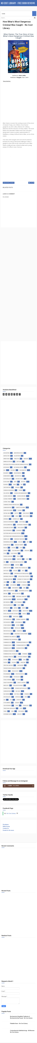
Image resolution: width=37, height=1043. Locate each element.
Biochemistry (23, 470)
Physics (5, 659)
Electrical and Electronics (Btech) (12, 533)
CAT (21, 484)
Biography (6, 473)
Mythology (6, 608)
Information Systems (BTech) (22, 573)
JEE (11, 582)
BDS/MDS (13, 470)
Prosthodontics (20, 674)
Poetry (5, 662)
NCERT (23, 608)
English (20, 542)
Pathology (17, 628)
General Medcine (8, 559)
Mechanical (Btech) (23, 591)
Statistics (19, 700)
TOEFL (16, 705)
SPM (26, 697)
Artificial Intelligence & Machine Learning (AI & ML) (16, 464)
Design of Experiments (9, 522)
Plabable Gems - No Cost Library (19, 1024)
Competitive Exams (20, 507)
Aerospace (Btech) (18, 453)
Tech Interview (7, 705)
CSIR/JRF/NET (26, 513)
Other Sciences (7, 625)
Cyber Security (7, 516)
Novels (12, 183)
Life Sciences (13, 585)
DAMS (17, 516)
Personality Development (21, 634)
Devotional (22, 522)
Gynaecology (7, 565)
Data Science (26, 516)
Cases (14, 484)
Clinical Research (21, 499)
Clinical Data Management (20, 493)
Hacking (17, 565)
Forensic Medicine (8, 556)
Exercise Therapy (19, 545)
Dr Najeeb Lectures (8, 527)
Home (3, 13)
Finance (5, 550)
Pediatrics (19, 631)
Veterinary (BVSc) (8, 714)
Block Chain (6, 482)
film (21, 548)
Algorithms (17, 456)
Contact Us (6, 828)
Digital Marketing (8, 525)
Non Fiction (6, 183)
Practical (23, 662)
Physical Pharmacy (22, 657)
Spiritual (17, 697)
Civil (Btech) (6, 493)
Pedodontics (7, 634)
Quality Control (22, 682)
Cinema (20, 490)
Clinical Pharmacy (8, 499)
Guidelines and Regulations (17, 562)
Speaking (27, 694)
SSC (11, 700)
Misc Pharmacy (18, 602)
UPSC (21, 708)
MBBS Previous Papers (9, 591)
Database (6, 519)
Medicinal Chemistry (21, 596)
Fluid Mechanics (16, 550)
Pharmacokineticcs (21, 645)
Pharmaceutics (7, 642)
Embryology (7, 539)
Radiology (6, 685)
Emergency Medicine (19, 539)
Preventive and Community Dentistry (13, 668)
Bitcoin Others (19, 479)
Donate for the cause (8, 830)
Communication (7, 507)
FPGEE (18, 556)
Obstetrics (15, 616)
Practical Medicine (8, 665)
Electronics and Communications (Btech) (14, 536)
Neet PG (5, 611)
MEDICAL (5, 593)
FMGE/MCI (27, 550)
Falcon (5, 548)
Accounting (6, 453)
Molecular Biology (8, 605)
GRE (4, 562)
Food (5, 553)
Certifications (7, 487)
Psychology (17, 677)
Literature (24, 585)
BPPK (15, 482)
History (15, 571)
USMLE (5, 711)
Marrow (6, 588)
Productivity (15, 671)
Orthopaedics (18, 622)
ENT (28, 542)
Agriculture (6, 456)
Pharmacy (24, 654)
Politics (14, 662)
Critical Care (7, 513)
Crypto (16, 513)
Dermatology (16, 519)
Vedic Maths (21, 711)
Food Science (14, 553)
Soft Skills (17, 694)
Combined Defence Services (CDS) (11, 505)
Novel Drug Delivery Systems (11, 614)
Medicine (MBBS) (7, 599)
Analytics (16, 459)
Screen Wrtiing (7, 691)
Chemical (17, 487)
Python (18, 680)
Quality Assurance (8, 682)
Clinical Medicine (21, 496)
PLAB (24, 659)
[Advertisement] (18, 101)
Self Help (18, 691)
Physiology (15, 659)
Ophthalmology (8, 619)
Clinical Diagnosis (8, 496)
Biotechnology (7, 479)
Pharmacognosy (8, 645)
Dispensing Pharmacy (22, 525)
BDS (4, 470)
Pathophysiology (8, 631)
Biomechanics (7, 476)
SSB (4, 700)
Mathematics (15, 588)
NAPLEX (15, 608)
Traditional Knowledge (9, 708)
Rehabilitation (7, 688)
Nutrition (6, 616)
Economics (19, 530)
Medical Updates (8, 596)
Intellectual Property (24, 576)
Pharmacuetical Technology (11, 654)
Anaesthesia (6, 459)
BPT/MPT (23, 482)
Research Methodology (21, 688)
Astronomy (6, 467)
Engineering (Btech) (8, 542)
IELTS (23, 571)
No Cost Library (11, 814)
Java (5, 582)
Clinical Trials (7, 502)
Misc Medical (7, 602)
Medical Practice (16, 593)
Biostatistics (18, 476)
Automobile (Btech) (18, 467)
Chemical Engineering (9, 490)
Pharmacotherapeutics (9, 651)
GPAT (27, 559)
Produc (5, 671)
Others (18, 625)
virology (19, 714)
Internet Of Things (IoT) (23, 579)
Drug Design (21, 527)
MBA (24, 588)
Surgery (17, 703)
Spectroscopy (7, 697)
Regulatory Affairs (18, 685)
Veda (12, 711)
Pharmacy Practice (8, 657)
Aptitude (19, 461)
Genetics (19, 559)
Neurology (15, 611)
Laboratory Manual (22, 582)
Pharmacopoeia (20, 648)
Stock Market (7, 703)
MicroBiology (20, 599)
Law (4, 585)
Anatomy (26, 459)
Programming (7, 674)
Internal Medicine (8, 579)
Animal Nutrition (8, 461)
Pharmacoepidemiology (22, 642)
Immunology (7, 573)
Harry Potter (7, 568)
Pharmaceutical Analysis (10, 637)
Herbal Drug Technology (21, 568)
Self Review (6, 694)
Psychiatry (6, 677)
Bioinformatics (17, 473)
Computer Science (8, 510)
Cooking (20, 510)
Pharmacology (7, 648)
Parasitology (7, 628)
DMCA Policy (6, 826)
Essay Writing (7, 545)
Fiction (13, 548)
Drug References (8, 530)
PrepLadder (20, 665)
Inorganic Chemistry (9, 576)
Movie (19, 605)
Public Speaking (7, 680)
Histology (6, 571)
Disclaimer (6, 824)
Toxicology (26, 705)
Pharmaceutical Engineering (11, 639)
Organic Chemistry (21, 619)
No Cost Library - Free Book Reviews (18, 3)
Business (6, 484)
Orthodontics (7, 622)
